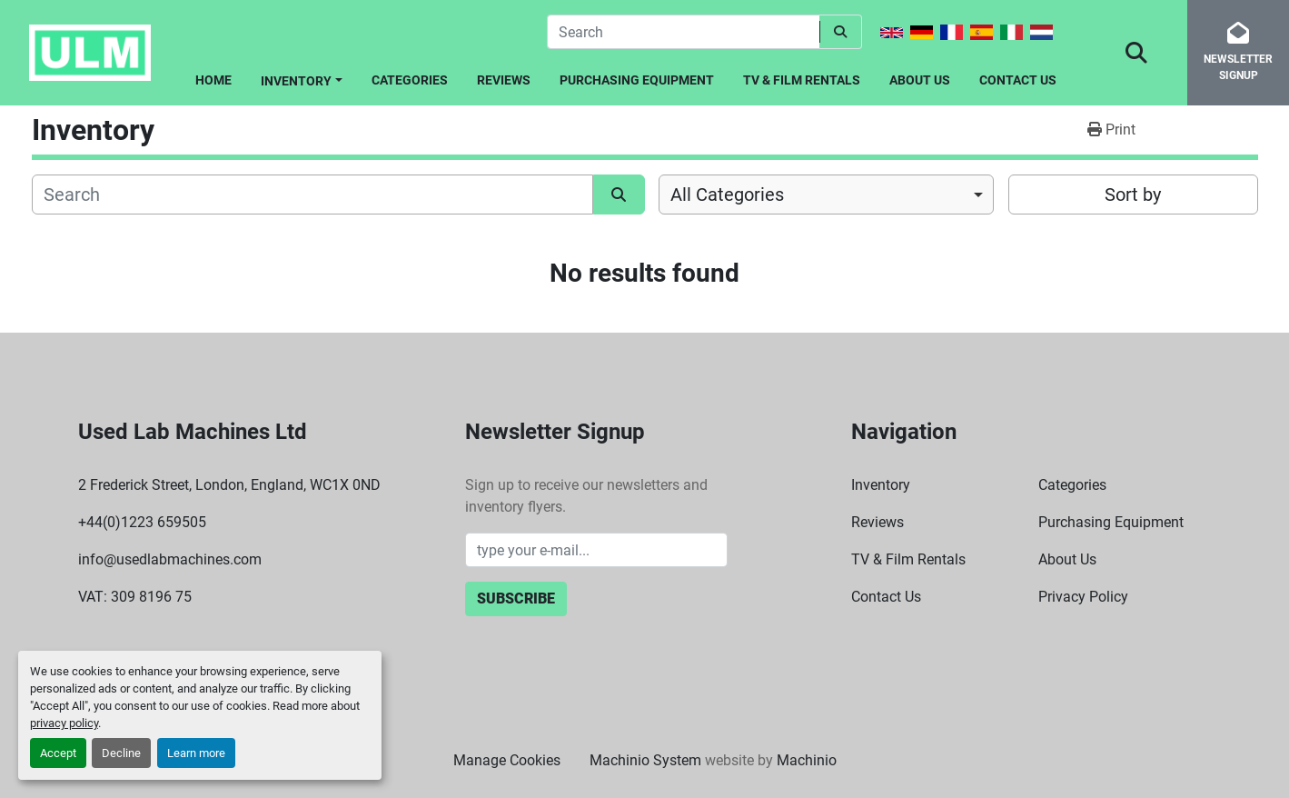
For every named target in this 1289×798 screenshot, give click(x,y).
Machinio (807, 760)
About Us (919, 80)
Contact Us (1017, 80)
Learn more (196, 753)
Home (213, 80)
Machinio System (645, 760)
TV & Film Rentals (801, 80)
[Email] (596, 550)
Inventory (296, 81)
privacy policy (64, 723)
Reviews (503, 80)
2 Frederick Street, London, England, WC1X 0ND (229, 485)
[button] (301, 78)
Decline (121, 753)
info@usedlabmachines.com (170, 559)
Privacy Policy (1083, 596)
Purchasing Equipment (637, 80)
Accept (58, 753)
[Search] (683, 32)
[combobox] (826, 194)
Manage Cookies (506, 760)
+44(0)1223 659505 (142, 522)
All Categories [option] (727, 194)
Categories (410, 80)
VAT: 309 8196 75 (135, 596)
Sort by (1133, 194)
